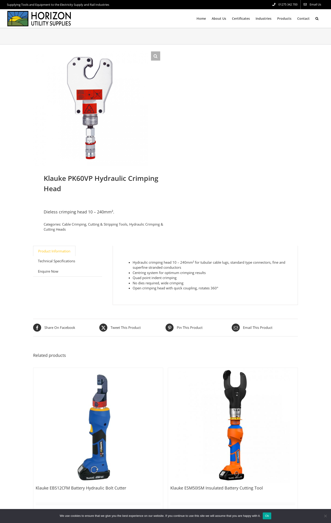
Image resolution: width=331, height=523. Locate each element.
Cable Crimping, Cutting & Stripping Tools (94, 224)
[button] (316, 18)
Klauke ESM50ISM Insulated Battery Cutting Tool (216, 488)
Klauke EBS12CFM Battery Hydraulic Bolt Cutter (81, 488)
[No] (325, 516)
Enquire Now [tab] (48, 271)
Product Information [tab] (54, 251)
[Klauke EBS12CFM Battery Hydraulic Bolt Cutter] (98, 425)
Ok (267, 515)
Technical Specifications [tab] (56, 261)
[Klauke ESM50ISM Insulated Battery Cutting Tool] (233, 425)
